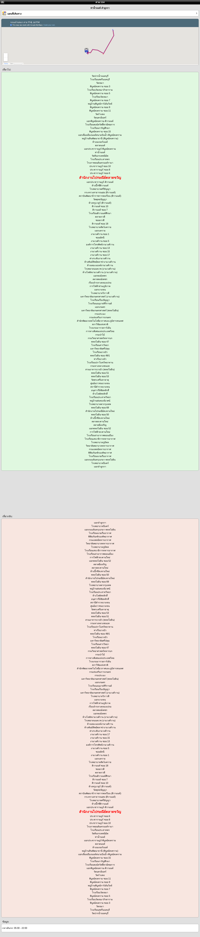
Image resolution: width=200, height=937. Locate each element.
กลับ (2, 2)
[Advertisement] (83, 492)
